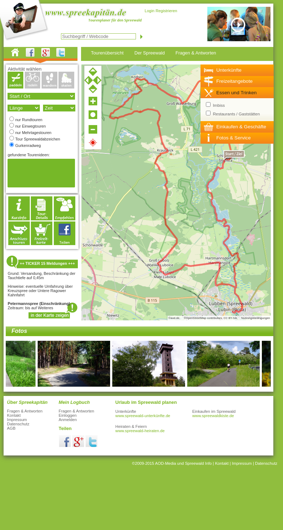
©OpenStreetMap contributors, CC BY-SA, (210, 318)
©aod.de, (174, 318)
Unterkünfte (228, 70)
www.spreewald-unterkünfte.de (142, 416)
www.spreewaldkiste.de (213, 416)
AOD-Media (165, 463)
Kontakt (14, 415)
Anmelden (68, 419)
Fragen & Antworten (25, 411)
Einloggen (68, 415)
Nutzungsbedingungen (255, 318)
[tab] (237, 70)
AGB (11, 428)
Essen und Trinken (236, 92)
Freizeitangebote (234, 81)
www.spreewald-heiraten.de (140, 431)
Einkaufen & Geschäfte (241, 126)
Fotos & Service (233, 137)
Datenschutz (18, 424)
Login (149, 11)
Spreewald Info (198, 463)
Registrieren (166, 11)
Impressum (17, 419)
